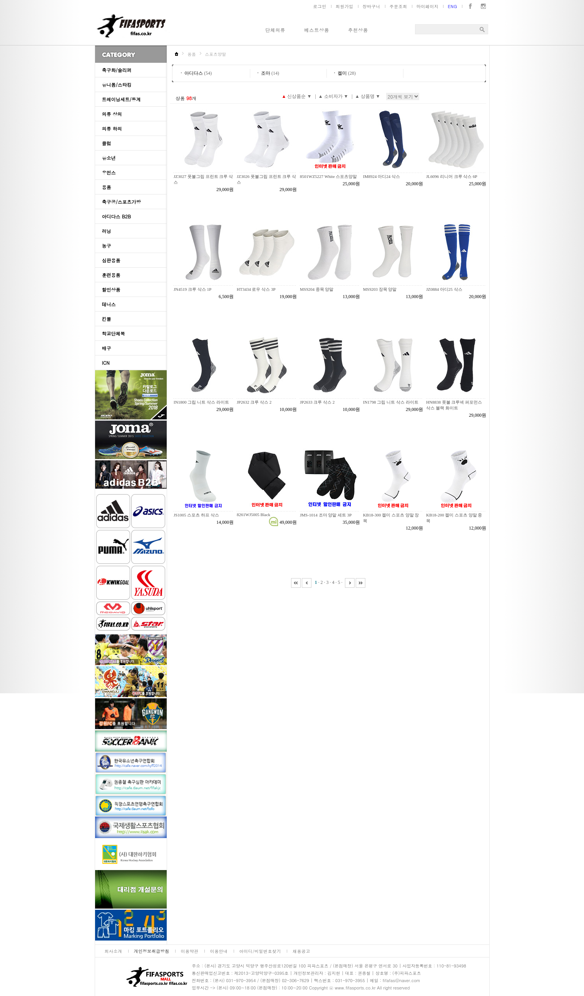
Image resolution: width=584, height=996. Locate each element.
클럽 (106, 143)
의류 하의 (112, 128)
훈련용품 (111, 275)
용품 (106, 187)
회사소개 (113, 951)
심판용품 (111, 260)
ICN (106, 362)
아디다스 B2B (116, 216)
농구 (106, 245)
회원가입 (344, 6)
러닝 (106, 231)
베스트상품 (316, 30)
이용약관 (190, 951)
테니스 (109, 304)
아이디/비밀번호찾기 (260, 951)
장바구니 (371, 6)
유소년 (109, 157)
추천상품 (358, 30)
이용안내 (219, 951)
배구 (106, 348)
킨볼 (106, 318)
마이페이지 (428, 6)
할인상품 (111, 289)
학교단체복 (113, 333)
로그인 (319, 6)
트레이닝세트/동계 (121, 99)
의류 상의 (112, 114)
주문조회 (398, 6)
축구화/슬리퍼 (117, 70)
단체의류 (275, 30)
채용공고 (301, 951)
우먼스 (109, 172)
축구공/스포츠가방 (121, 201)
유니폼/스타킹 (117, 84)
